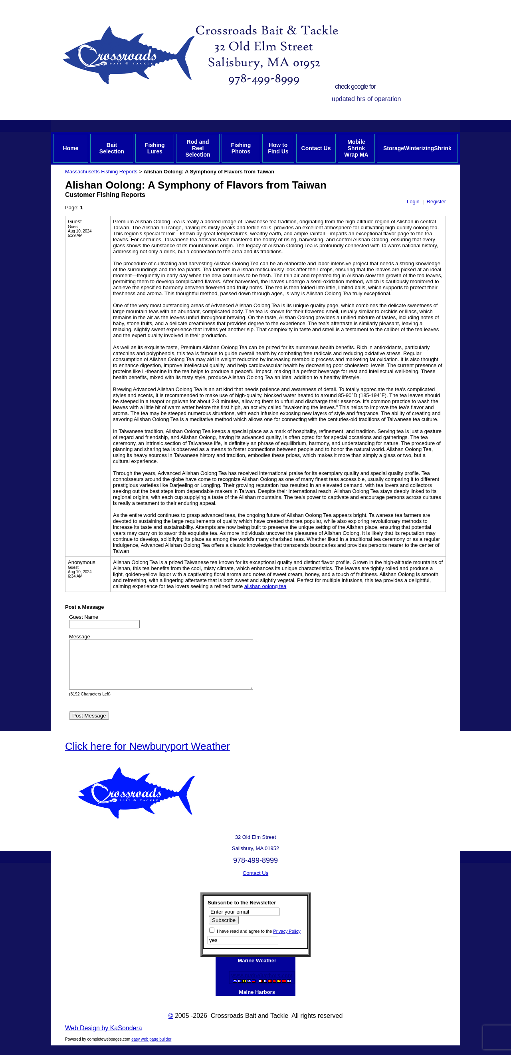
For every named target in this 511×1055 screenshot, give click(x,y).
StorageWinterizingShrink (417, 148)
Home (70, 148)
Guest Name (83, 617)
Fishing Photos (241, 148)
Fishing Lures (155, 148)
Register (436, 202)
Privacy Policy (286, 940)
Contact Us (316, 148)
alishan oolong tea (265, 586)
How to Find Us (278, 148)
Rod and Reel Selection (197, 148)
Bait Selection (111, 148)
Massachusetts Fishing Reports (101, 172)
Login (413, 202)
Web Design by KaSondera (103, 1037)
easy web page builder (151, 1049)
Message (79, 637)
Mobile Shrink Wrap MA (356, 148)
